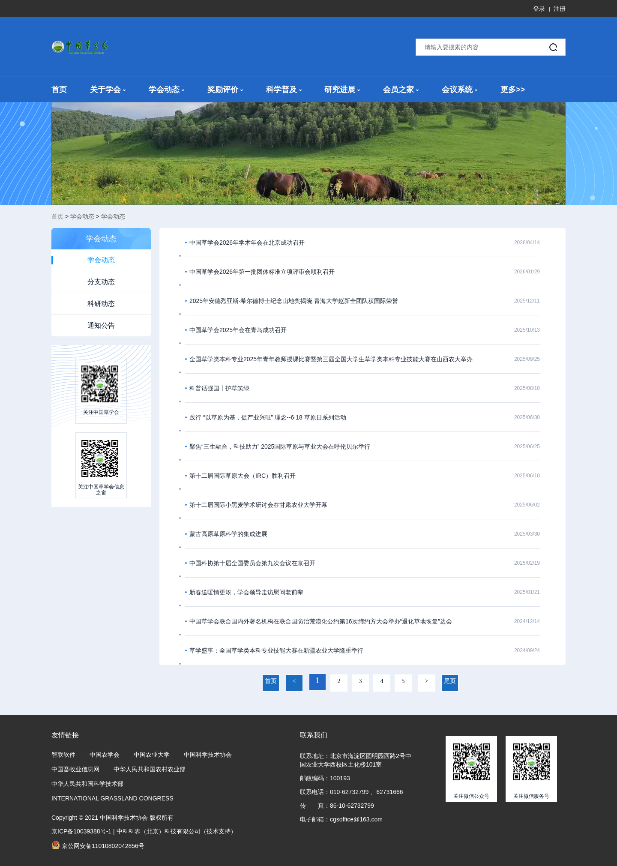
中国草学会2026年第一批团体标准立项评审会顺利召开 (262, 271)
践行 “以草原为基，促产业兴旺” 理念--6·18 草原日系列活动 (267, 417)
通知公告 (101, 325)
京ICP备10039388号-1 (81, 831)
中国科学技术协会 (208, 755)
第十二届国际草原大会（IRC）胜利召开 (242, 475)
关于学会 (108, 89)
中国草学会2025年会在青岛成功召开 (238, 330)
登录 (539, 8)
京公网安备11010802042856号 (97, 845)
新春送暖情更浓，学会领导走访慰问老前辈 (246, 592)
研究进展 (342, 89)
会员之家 (401, 89)
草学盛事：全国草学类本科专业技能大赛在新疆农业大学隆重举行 (276, 650)
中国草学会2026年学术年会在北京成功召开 (247, 242)
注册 (560, 8)
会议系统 (459, 89)
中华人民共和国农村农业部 (150, 769)
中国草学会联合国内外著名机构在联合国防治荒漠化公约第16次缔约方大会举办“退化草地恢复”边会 (320, 621)
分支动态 (101, 281)
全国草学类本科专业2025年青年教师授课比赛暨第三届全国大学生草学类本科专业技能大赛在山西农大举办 (331, 359)
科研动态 (101, 303)
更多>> (512, 89)
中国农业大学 (152, 755)
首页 (59, 89)
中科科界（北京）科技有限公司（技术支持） (177, 831)
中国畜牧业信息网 (75, 769)
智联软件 (63, 755)
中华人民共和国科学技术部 (87, 784)
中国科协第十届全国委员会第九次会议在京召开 (252, 563)
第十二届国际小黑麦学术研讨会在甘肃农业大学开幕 (258, 504)
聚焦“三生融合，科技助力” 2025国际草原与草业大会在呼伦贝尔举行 (279, 446)
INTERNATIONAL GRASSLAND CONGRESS (112, 798)
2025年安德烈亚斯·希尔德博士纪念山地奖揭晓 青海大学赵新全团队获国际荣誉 (293, 300)
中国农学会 (105, 755)
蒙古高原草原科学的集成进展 (228, 533)
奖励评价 (225, 89)
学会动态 (166, 89)
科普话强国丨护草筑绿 (219, 388)
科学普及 (284, 89)
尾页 (450, 681)
